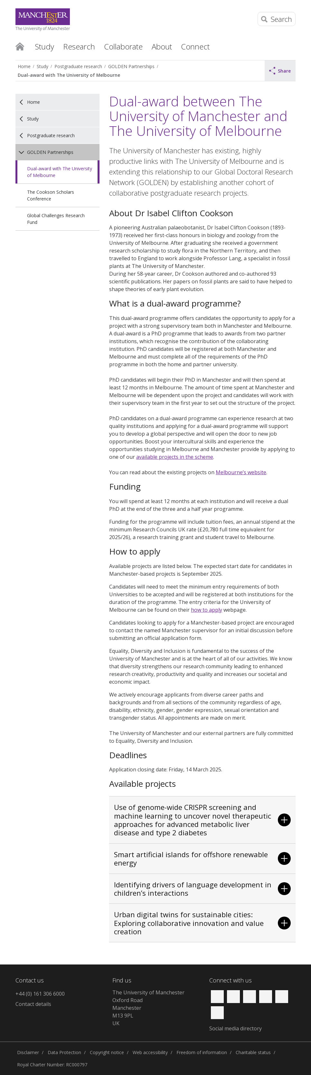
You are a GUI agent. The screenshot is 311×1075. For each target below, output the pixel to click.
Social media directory (235, 1028)
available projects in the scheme (174, 456)
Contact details (33, 1004)
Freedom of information (201, 1052)
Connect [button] (195, 46)
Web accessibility (150, 1052)
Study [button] (44, 46)
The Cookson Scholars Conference (50, 195)
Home (19, 46)
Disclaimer (28, 1052)
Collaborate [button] (123, 46)
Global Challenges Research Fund (56, 218)
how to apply (206, 609)
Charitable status (253, 1052)
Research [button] (79, 46)
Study (42, 66)
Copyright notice (107, 1052)
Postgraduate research (78, 66)
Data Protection (64, 1052)
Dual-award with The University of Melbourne (69, 75)
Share (280, 71)
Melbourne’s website (241, 472)
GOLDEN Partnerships (131, 66)
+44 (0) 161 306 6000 (40, 993)
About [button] (162, 46)
